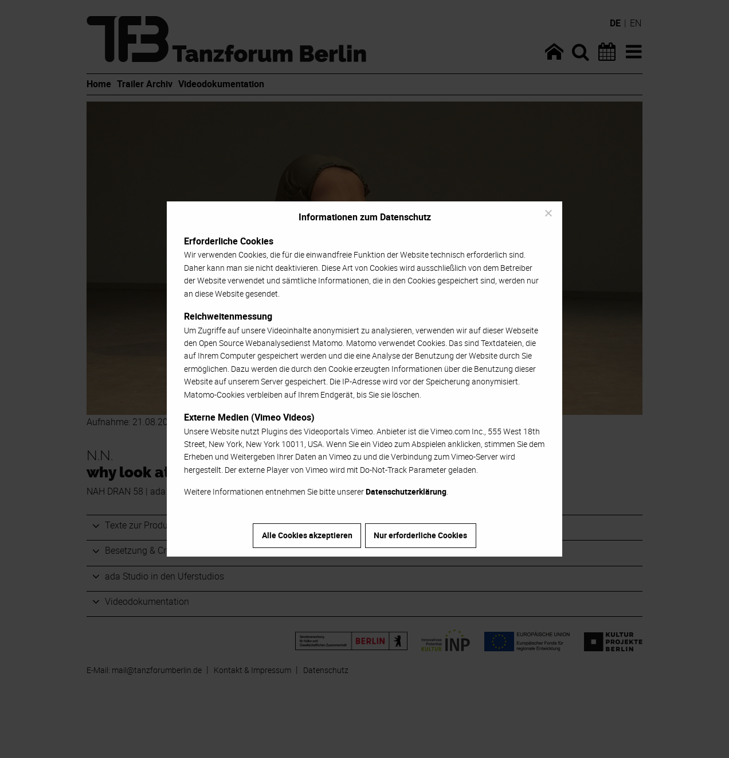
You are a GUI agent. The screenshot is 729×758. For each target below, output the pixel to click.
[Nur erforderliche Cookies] (548, 213)
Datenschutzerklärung (406, 491)
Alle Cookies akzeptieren (307, 535)
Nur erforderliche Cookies (420, 535)
